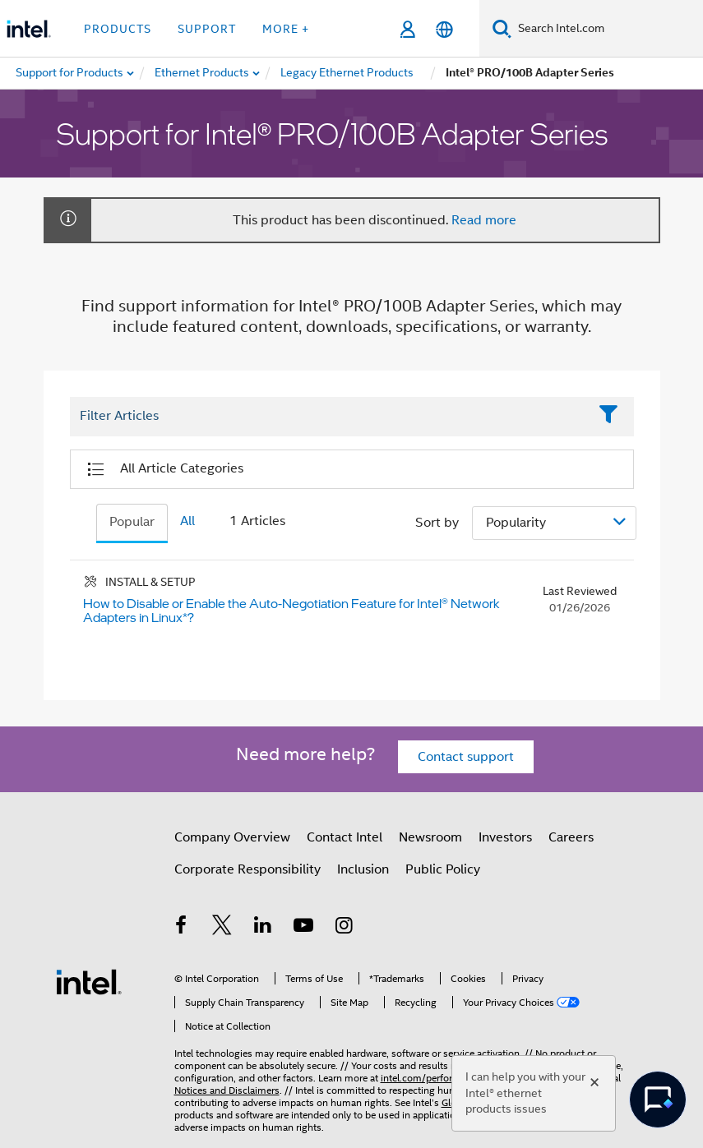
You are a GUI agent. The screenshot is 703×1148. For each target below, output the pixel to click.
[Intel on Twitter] (222, 928)
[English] (444, 29)
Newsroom (430, 837)
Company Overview (232, 837)
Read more (483, 220)
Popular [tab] (132, 522)
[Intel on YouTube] (303, 928)
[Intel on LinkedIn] (263, 928)
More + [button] (285, 28)
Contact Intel (344, 837)
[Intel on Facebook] (182, 928)
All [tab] (187, 521)
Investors (505, 837)
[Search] (502, 28)
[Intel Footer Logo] (89, 981)
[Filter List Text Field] (329, 416)
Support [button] (207, 28)
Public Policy (442, 869)
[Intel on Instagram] (344, 928)
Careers (571, 837)
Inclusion (363, 869)
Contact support (466, 757)
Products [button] (117, 28)
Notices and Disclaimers (227, 1090)
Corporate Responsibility (247, 869)
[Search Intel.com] (607, 29)
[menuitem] (202, 73)
